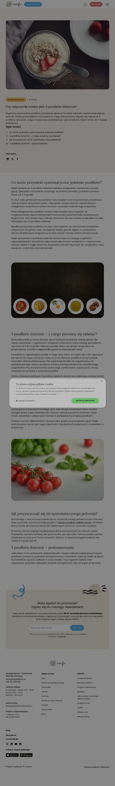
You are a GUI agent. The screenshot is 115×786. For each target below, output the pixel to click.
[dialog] (57, 393)
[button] (25, 401)
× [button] (102, 381)
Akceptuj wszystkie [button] (85, 400)
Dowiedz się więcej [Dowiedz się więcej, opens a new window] (48, 394)
